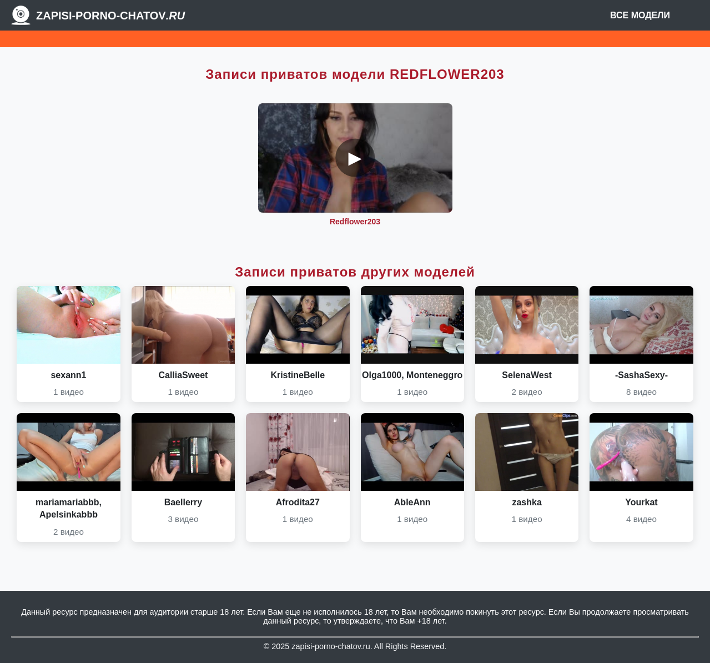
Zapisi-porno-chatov (110, 15)
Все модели (640, 15)
